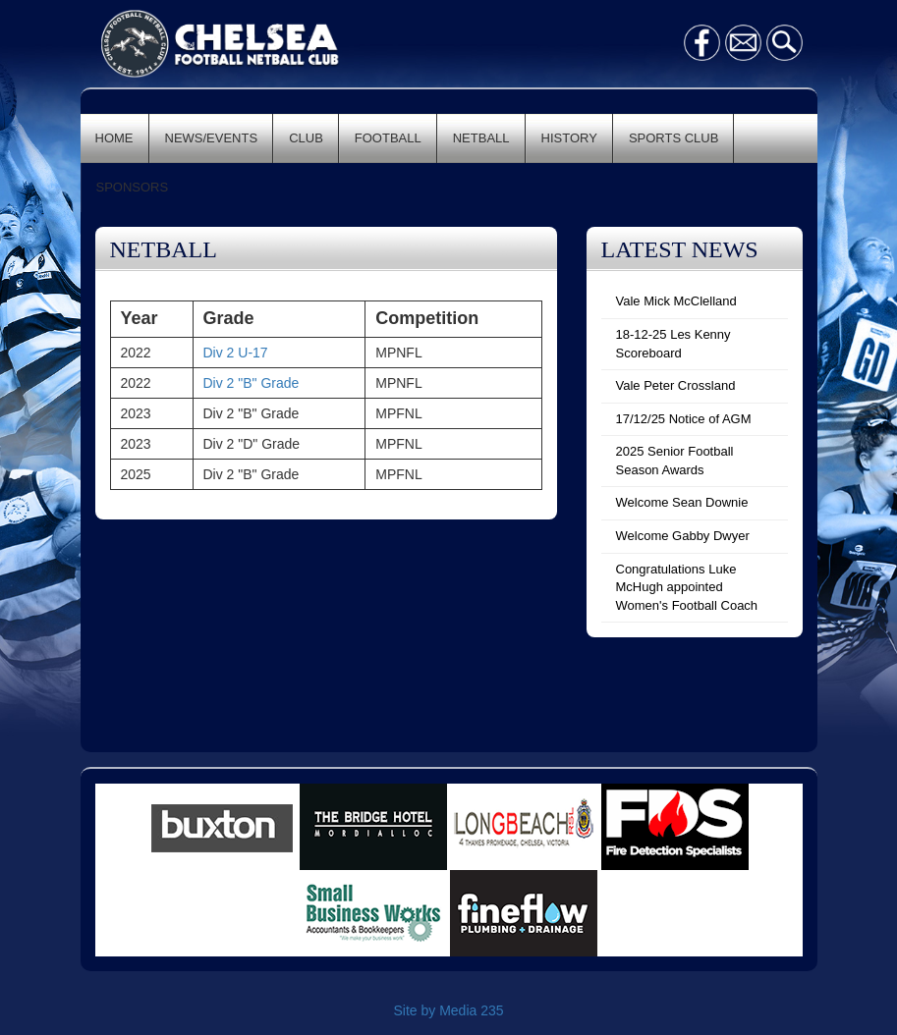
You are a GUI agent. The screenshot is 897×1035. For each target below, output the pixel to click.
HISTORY (569, 138)
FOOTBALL (388, 138)
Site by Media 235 (448, 1010)
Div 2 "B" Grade (251, 383)
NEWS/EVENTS (211, 138)
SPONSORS (132, 187)
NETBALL (481, 138)
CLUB (306, 138)
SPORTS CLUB (674, 138)
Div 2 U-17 (235, 352)
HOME (114, 138)
